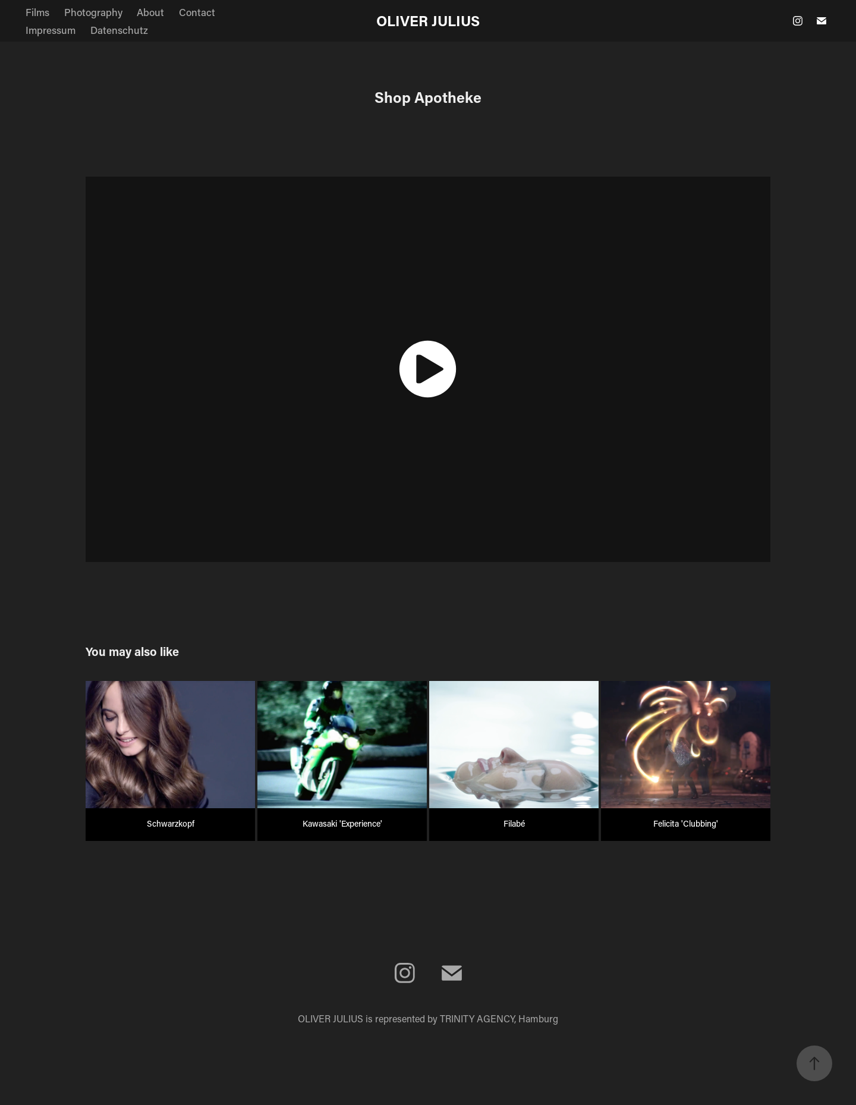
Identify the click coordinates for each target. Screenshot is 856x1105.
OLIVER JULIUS (428, 20)
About (150, 11)
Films (37, 11)
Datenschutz (119, 29)
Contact (197, 11)
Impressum (50, 29)
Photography (93, 11)
